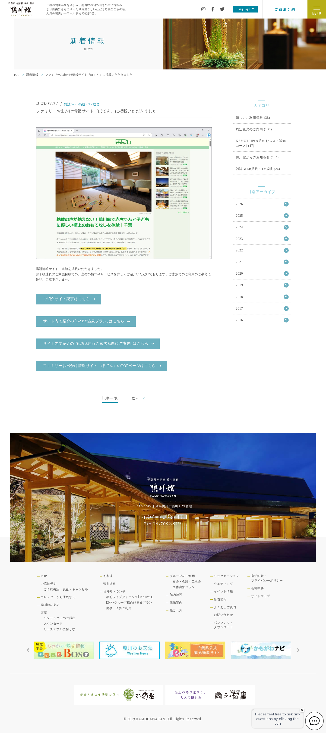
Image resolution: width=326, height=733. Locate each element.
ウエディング (223, 584)
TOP (16, 74)
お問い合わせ (223, 615)
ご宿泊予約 (285, 9)
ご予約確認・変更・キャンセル (66, 589)
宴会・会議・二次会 (187, 581)
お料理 (108, 576)
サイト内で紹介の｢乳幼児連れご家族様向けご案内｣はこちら (96, 343)
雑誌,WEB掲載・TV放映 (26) (258, 169)
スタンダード (53, 623)
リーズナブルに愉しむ (60, 629)
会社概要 (257, 588)
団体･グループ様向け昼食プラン (129, 602)
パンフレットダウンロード (223, 625)
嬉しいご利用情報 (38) (253, 117)
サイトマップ (260, 596)
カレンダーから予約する (58, 597)
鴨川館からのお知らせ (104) (257, 157)
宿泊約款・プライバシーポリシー (267, 578)
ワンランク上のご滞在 (60, 618)
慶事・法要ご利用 (118, 608)
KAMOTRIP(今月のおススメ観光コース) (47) (261, 143)
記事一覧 (110, 398)
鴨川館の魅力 (50, 605)
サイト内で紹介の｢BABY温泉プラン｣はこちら (83, 321)
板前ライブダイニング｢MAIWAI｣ (130, 597)
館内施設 (176, 594)
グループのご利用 (182, 576)
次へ (138, 398)
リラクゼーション (226, 576)
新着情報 (32, 74)
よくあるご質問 (225, 607)
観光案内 (176, 602)
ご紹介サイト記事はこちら (66, 299)
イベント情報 (223, 591)
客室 (44, 612)
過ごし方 (176, 610)
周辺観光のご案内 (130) (254, 129)
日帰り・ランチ (114, 591)
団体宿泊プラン (184, 587)
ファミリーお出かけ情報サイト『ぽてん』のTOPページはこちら (99, 366)
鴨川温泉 (109, 584)
